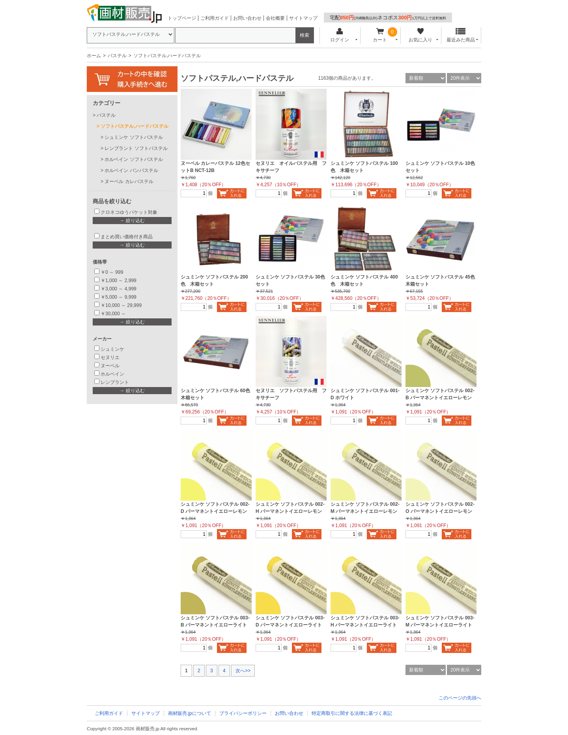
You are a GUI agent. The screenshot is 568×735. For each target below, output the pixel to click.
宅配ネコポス (388, 18)
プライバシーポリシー (243, 713)
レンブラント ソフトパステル (136, 148)
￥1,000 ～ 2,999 (118, 280)
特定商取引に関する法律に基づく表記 (352, 713)
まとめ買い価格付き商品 (127, 236)
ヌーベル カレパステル (129, 181)
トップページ (182, 18)
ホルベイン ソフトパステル (134, 159)
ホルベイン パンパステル (131, 170)
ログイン (339, 35)
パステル (117, 55)
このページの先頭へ (460, 698)
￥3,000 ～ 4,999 (118, 289)
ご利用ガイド (214, 18)
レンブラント (115, 382)
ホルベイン (112, 374)
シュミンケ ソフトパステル (134, 137)
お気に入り (420, 35)
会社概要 (275, 18)
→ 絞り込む (132, 220)
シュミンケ (112, 349)
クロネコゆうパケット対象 (129, 212)
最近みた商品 (461, 35)
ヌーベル (110, 365)
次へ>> (242, 670)
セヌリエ (110, 357)
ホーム (94, 55)
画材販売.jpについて (189, 713)
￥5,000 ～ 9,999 (118, 297)
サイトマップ (303, 18)
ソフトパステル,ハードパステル (134, 126)
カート (380, 35)
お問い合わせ (247, 18)
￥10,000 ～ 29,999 (121, 305)
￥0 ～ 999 (112, 272)
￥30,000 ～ (114, 313)
